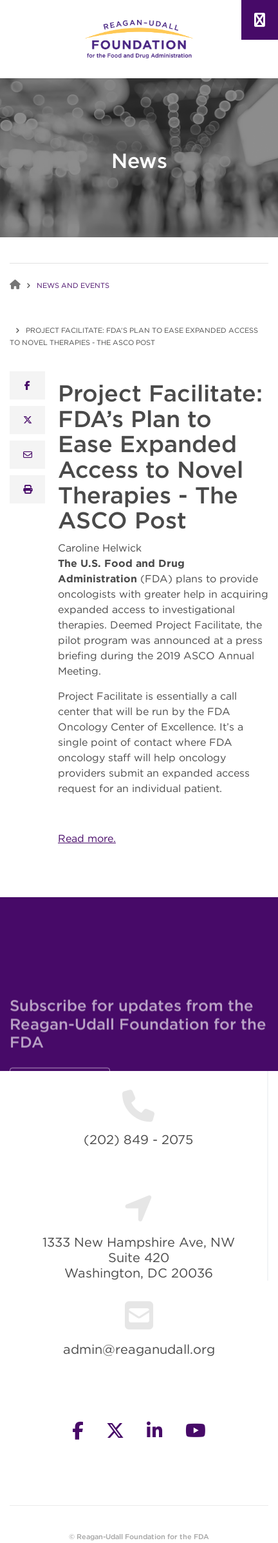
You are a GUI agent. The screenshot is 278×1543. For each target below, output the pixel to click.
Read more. (87, 838)
